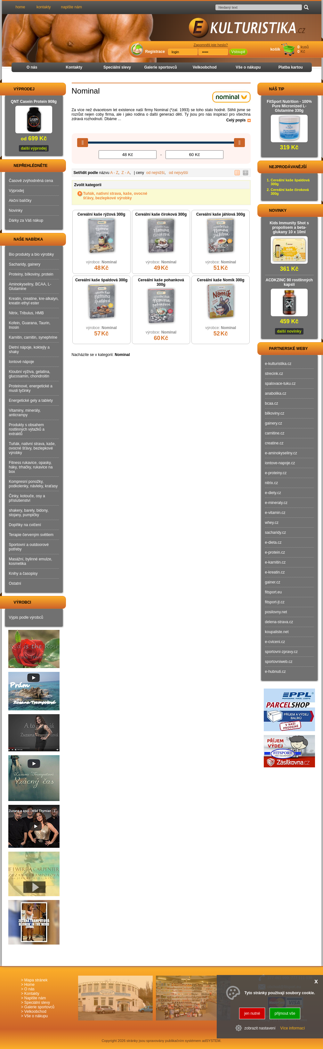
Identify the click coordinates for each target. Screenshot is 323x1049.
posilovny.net (276, 612)
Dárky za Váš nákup (26, 220)
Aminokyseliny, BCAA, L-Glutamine (30, 286)
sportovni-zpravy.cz (281, 651)
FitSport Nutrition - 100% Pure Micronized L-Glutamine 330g (289, 106)
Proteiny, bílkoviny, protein (31, 274)
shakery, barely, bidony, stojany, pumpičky (29, 512)
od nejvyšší (178, 172)
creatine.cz (274, 443)
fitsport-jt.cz (275, 602)
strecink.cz (274, 373)
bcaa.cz (271, 403)
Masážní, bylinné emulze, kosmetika (30, 561)
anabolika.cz (276, 393)
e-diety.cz (273, 493)
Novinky (16, 210)
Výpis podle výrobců (26, 617)
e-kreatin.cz (275, 572)
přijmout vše (285, 1013)
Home (29, 984)
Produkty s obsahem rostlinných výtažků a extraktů (26, 429)
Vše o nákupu (248, 67)
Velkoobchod (205, 67)
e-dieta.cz (273, 542)
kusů (305, 47)
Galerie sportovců (160, 67)
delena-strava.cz (279, 622)
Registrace (155, 51)
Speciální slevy (117, 67)
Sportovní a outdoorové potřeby (29, 546)
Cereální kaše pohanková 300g (161, 282)
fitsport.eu (273, 592)
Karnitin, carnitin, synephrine (33, 337)
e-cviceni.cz (275, 642)
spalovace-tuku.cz (280, 383)
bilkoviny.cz (274, 413)
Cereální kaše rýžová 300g (101, 214)
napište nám (71, 7)
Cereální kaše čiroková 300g (161, 214)
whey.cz (272, 522)
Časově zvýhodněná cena (31, 180)
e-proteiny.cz (276, 473)
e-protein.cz (275, 552)
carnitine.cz (275, 433)
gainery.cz (273, 423)
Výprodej (16, 190)
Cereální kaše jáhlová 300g (220, 214)
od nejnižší (155, 172)
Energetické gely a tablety (31, 400)
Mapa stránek (36, 980)
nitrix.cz (271, 483)
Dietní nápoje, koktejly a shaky (29, 349)
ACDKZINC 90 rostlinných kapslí (289, 282)
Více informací (292, 1028)
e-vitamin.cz (275, 512)
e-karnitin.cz (275, 562)
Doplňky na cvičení (25, 525)
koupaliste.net (277, 632)
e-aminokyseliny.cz (281, 453)
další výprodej (34, 148)
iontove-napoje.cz (280, 463)
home (20, 7)
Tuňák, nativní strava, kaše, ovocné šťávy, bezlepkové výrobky (115, 195)
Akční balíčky (20, 200)
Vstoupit (238, 52)
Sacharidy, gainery (25, 264)
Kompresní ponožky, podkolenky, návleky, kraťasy (33, 483)
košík (275, 49)
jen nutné (252, 1013)
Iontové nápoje (21, 361)
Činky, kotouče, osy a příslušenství (27, 498)
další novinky (289, 331)
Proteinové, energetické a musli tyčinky (30, 388)
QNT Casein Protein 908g (34, 101)
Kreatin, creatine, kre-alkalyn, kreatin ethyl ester (34, 300)
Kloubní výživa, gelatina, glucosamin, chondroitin (29, 373)
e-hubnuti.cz (275, 671)
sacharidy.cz (275, 532)
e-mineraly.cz (276, 502)
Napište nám (35, 998)
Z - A (126, 172)
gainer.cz (272, 582)
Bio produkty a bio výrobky (31, 254)
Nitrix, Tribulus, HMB (26, 313)
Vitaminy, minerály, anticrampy (25, 412)
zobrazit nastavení (259, 1028)
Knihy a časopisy (23, 573)
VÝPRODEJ (18, 89)
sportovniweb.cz (279, 661)
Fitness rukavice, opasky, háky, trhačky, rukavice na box (31, 467)
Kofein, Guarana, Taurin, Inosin (30, 325)
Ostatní (15, 583)
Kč (303, 51)
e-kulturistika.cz (278, 363)
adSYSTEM (211, 1041)
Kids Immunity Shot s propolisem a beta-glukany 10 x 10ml (289, 227)
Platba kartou (291, 67)
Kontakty (74, 67)
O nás (32, 67)
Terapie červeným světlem (31, 535)
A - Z (114, 172)
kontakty (43, 7)
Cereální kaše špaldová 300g (101, 280)
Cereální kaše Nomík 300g (220, 280)
